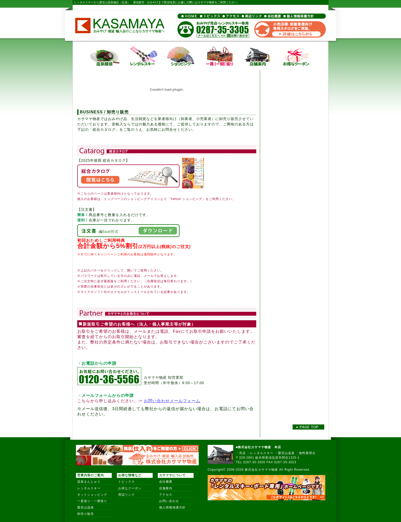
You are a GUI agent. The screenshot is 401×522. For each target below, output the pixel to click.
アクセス (165, 494)
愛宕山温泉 (85, 507)
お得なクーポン (129, 488)
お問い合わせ (169, 501)
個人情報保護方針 (172, 507)
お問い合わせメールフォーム (172, 401)
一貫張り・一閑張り (92, 501)
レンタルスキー (89, 488)
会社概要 (165, 481)
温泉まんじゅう (89, 481)
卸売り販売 (85, 514)
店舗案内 (165, 488)
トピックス (126, 481)
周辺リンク (126, 494)
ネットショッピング (92, 494)
